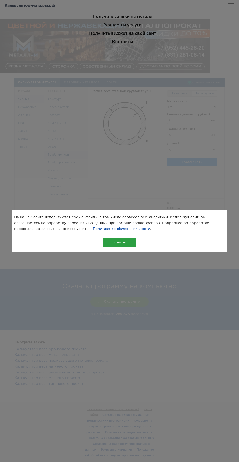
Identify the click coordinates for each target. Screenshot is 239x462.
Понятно (119, 242)
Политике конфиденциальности (121, 228)
